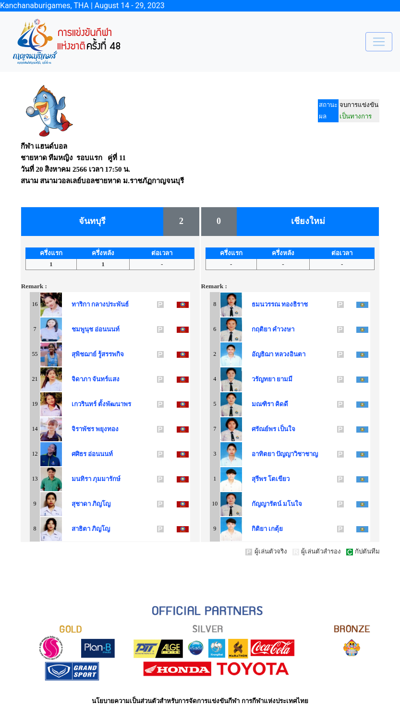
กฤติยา (259, 329)
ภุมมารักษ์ (107, 478)
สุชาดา (79, 503)
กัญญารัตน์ (264, 503)
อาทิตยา (261, 454)
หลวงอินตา (290, 354)
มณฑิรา (261, 404)
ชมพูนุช (80, 329)
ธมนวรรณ (264, 304)
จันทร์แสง (106, 379)
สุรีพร (257, 478)
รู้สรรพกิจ (111, 354)
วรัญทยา (261, 379)
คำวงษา (283, 329)
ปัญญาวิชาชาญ (297, 454)
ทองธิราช (294, 304)
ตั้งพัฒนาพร (114, 404)
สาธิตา (79, 528)
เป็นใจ (286, 429)
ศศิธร (77, 454)
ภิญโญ (101, 503)
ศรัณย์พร (262, 429)
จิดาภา (79, 379)
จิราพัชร (81, 429)
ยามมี (284, 379)
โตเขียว (279, 478)
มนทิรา (79, 478)
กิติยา (257, 528)
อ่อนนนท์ (107, 329)
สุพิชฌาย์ (82, 354)
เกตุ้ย (275, 528)
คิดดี (281, 404)
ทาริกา (79, 304)
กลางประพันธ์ (110, 304)
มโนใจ (292, 503)
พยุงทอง (107, 429)
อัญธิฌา (260, 354)
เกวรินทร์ (82, 404)
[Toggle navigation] (378, 41)
